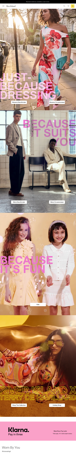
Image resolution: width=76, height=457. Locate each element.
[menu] (3, 6)
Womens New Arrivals (19, 102)
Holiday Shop (57, 405)
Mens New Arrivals (19, 202)
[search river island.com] (64, 6)
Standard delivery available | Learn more (37, 1)
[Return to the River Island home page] (12, 6)
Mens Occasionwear (57, 202)
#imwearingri (6, 451)
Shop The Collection (19, 405)
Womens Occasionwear (57, 102)
